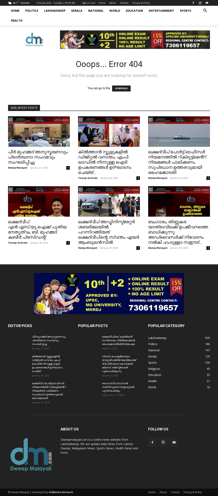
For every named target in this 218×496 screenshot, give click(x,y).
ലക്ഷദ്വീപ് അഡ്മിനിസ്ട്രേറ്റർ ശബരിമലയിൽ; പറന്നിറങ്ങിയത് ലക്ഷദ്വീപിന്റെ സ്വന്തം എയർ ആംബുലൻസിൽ (108, 232)
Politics (31, 11)
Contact (124, 2)
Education (134, 11)
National (96, 11)
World (114, 11)
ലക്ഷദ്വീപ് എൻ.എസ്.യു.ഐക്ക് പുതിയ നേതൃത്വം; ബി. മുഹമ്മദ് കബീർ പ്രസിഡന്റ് (37, 229)
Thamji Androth (88, 177)
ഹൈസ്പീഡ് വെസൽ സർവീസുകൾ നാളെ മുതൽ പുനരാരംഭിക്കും (118, 387)
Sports (185, 11)
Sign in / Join (88, 2)
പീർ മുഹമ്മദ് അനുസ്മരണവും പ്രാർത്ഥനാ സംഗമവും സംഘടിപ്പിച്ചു (38, 157)
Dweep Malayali (17, 167)
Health (16, 20)
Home (102, 2)
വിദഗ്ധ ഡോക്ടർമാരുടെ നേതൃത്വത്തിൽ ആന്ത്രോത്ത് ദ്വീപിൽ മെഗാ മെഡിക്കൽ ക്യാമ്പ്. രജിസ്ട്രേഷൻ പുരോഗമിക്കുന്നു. (119, 364)
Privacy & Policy (141, 2)
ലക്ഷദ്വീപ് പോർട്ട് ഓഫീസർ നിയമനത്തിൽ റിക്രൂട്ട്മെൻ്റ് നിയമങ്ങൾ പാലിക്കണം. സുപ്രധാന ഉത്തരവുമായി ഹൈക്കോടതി (177, 162)
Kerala (76, 11)
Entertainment (161, 11)
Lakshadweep (55, 11)
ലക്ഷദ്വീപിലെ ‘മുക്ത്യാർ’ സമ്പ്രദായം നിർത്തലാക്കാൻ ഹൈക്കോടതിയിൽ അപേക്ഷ (118, 340)
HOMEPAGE (121, 88)
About (112, 2)
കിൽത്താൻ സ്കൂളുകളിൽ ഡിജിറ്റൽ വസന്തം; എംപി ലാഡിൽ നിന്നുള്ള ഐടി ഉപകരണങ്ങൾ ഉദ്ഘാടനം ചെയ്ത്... (104, 162)
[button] (205, 11)
